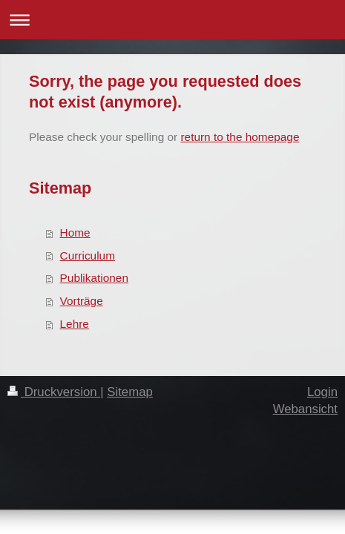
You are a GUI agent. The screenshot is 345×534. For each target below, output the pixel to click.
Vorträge (81, 300)
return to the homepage (239, 137)
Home (75, 232)
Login (322, 392)
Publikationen (94, 277)
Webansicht (305, 409)
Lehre (74, 323)
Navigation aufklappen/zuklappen (172, 20)
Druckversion (53, 392)
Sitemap (130, 392)
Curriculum (87, 255)
